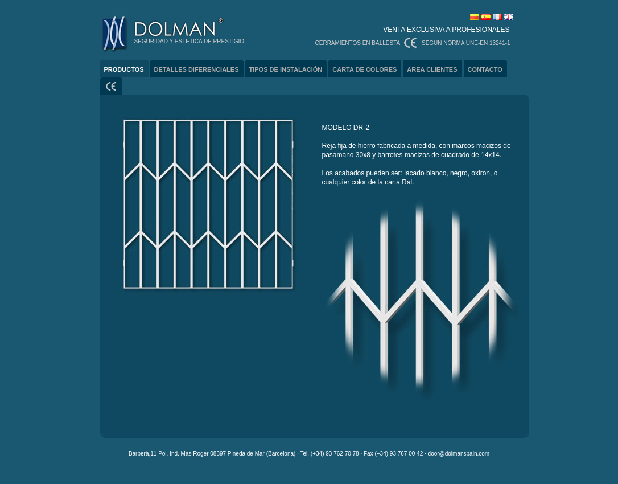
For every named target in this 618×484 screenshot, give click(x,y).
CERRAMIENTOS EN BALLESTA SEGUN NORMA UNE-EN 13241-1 (412, 43)
